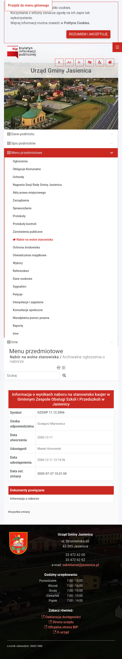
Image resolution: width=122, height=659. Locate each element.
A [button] (59, 62)
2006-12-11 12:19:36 (51, 460)
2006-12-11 (45, 437)
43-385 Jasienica (75, 546)
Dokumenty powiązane (27, 490)
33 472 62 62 (75, 560)
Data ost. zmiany (17, 473)
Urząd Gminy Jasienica (61, 70)
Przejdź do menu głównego (28, 5)
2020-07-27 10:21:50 (52, 474)
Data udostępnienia (21, 460)
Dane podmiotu (22, 134)
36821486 (36, 646)
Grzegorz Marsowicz (51, 424)
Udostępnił (18, 449)
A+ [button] (69, 62)
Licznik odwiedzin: (18, 646)
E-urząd (61, 632)
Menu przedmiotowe (26, 153)
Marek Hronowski (49, 449)
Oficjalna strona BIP (61, 627)
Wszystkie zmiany (19, 511)
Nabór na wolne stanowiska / (36, 357)
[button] (89, 62)
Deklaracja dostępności (61, 617)
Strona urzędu (61, 622)
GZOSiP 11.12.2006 (51, 412)
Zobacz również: (61, 610)
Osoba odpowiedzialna (22, 423)
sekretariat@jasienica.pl (81, 565)
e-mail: (75, 565)
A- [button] (79, 62)
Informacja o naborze (24, 498)
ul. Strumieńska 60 (75, 541)
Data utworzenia (18, 437)
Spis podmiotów (23, 143)
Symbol (16, 413)
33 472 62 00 (75, 555)
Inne (14, 342)
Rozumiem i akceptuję (88, 34)
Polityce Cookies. (77, 23)
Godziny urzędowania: (61, 575)
